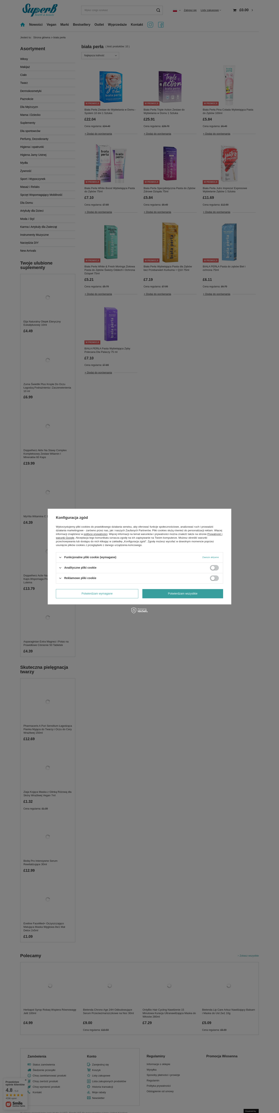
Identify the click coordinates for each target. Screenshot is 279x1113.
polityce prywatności (95, 534)
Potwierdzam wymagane (97, 593)
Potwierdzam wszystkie (183, 593)
